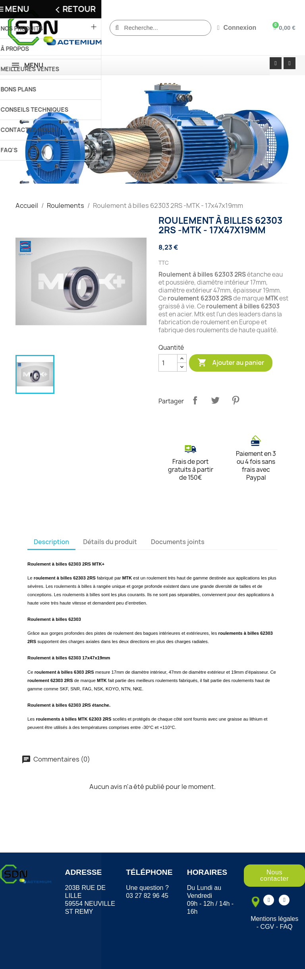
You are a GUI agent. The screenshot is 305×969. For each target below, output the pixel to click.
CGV (267, 926)
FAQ (286, 926)
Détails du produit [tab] (110, 541)
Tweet (215, 400)
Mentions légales (274, 918)
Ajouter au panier (230, 363)
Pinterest (235, 400)
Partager (195, 400)
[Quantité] (168, 363)
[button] (274, 875)
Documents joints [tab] (178, 541)
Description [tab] (51, 541)
